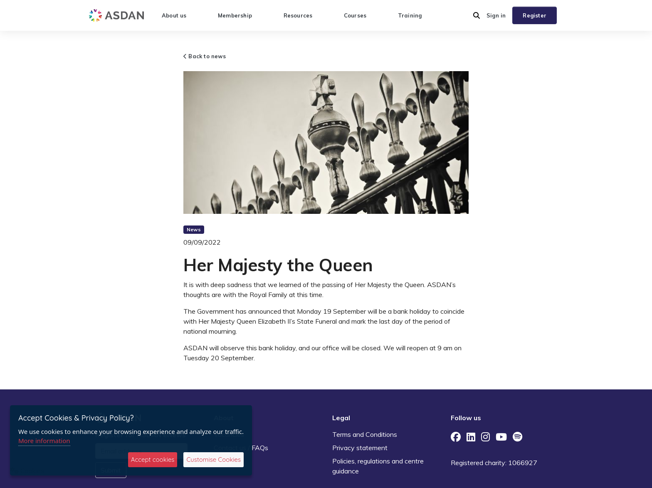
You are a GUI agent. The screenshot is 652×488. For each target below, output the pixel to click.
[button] (476, 15)
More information (44, 440)
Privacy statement (360, 447)
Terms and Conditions (364, 434)
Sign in (496, 15)
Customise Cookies (213, 459)
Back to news (204, 56)
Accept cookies (153, 459)
